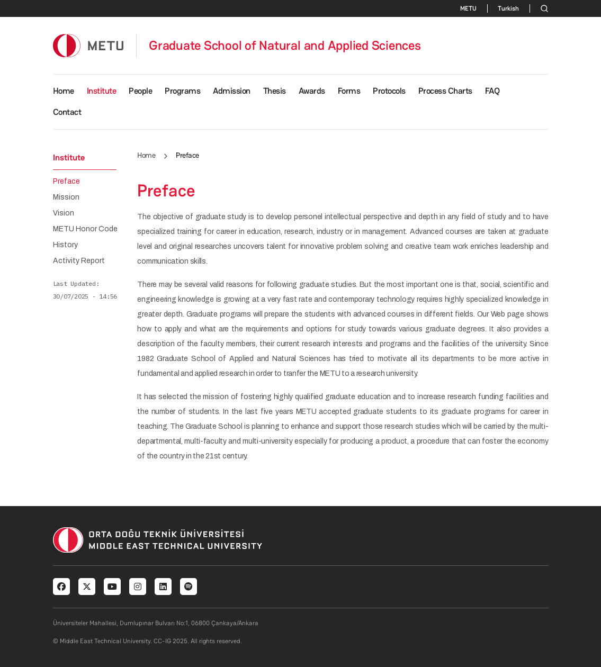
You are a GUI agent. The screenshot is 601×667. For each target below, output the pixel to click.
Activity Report (79, 261)
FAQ (492, 90)
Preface (66, 181)
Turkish (508, 8)
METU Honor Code (85, 229)
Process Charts (445, 90)
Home (63, 90)
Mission (66, 197)
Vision (63, 213)
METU (468, 8)
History (65, 245)
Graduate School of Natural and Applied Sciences (285, 45)
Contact (67, 112)
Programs (182, 90)
